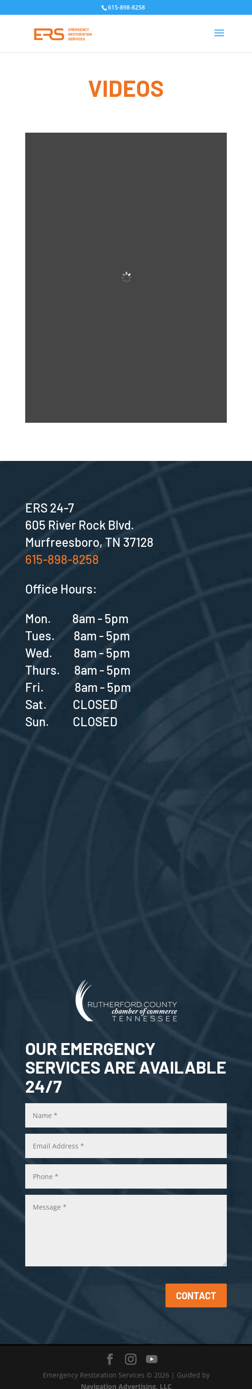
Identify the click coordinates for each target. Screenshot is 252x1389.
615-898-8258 (62, 559)
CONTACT (196, 1295)
